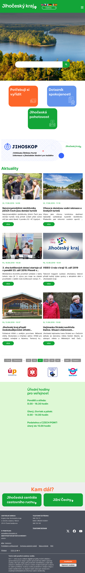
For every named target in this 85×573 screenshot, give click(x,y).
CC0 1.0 (13, 550)
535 (28, 360)
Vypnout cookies (68, 565)
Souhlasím (68, 561)
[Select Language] (49, 7)
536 (34, 360)
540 (57, 360)
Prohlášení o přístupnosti (9, 546)
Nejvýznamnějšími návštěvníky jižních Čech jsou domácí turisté (19, 209)
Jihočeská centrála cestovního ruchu (22, 500)
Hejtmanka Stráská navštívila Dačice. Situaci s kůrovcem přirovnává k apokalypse (58, 330)
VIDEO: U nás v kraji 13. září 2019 (60, 267)
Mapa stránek (43, 546)
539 (52, 360)
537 (40, 360)
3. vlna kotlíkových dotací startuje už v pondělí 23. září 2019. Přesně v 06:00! (22, 270)
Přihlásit (4, 550)
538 (46, 360)
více (8, 224)
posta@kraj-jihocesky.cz (9, 533)
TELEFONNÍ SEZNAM (40, 528)
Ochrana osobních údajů (28, 546)
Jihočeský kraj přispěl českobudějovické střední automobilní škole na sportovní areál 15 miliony (22, 331)
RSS (51, 546)
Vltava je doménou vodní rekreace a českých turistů (62, 209)
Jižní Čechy (63, 500)
